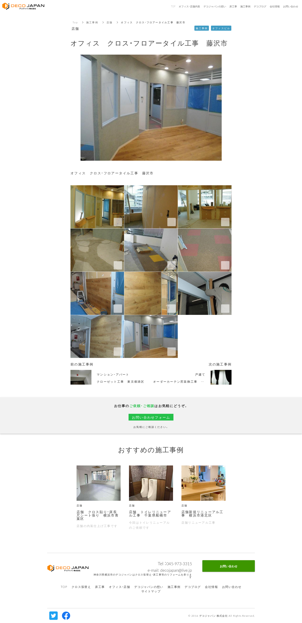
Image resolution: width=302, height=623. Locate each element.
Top (75, 22)
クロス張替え (81, 587)
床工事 (100, 587)
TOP (64, 587)
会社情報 (211, 587)
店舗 (110, 22)
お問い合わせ (231, 587)
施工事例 (92, 22)
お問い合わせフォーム (151, 417)
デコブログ (193, 587)
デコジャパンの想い (148, 587)
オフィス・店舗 (119, 587)
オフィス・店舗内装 (189, 6)
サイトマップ (151, 591)
